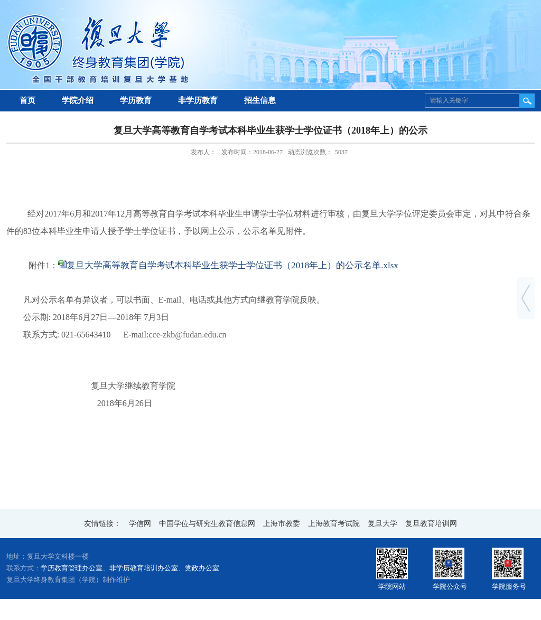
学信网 (140, 524)
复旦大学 (382, 524)
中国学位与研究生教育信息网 (207, 524)
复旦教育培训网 (431, 524)
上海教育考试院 (334, 524)
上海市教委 (281, 524)
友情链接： (102, 524)
